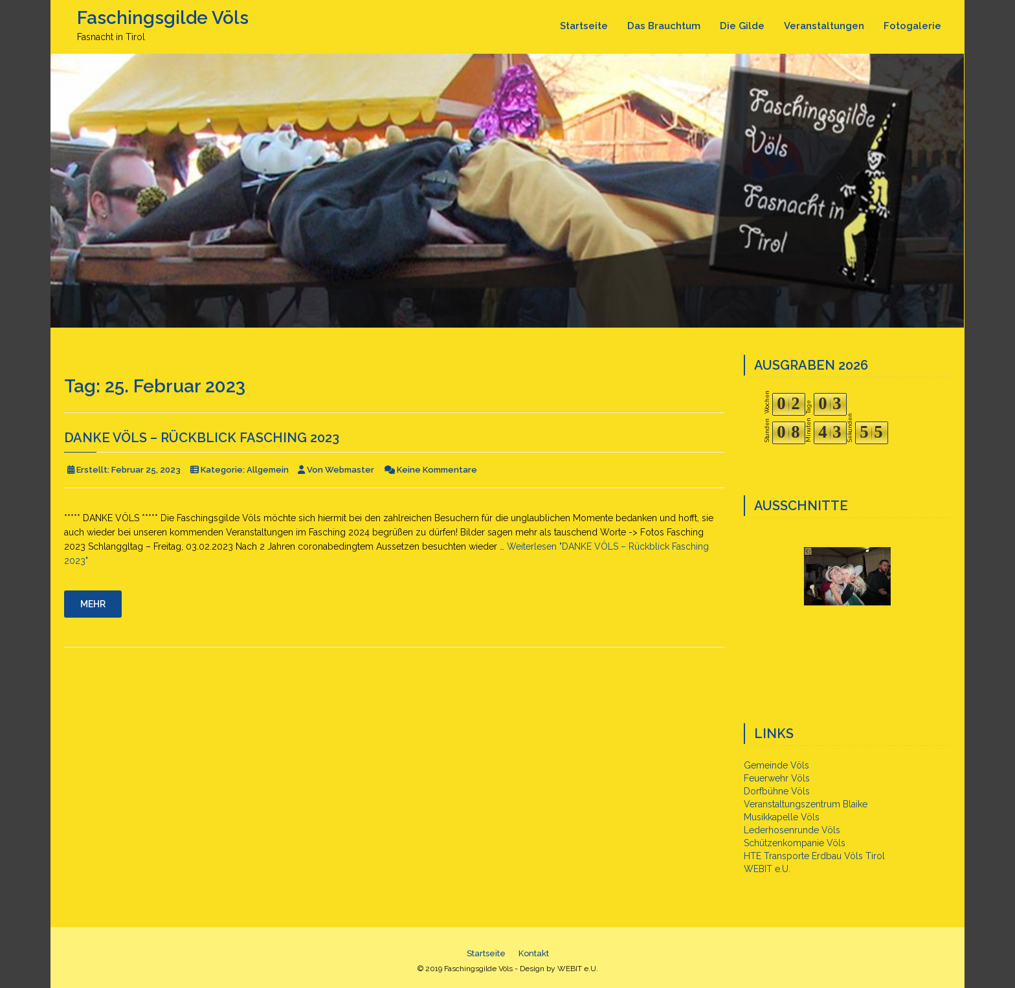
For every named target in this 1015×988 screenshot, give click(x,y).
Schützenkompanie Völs (794, 843)
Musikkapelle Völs (782, 817)
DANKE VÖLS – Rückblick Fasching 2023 (201, 437)
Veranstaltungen (824, 26)
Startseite (584, 26)
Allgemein (268, 470)
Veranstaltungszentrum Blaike (805, 804)
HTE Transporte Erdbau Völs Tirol (814, 856)
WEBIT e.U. (767, 869)
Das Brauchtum (663, 26)
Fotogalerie (912, 26)
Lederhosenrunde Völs (792, 830)
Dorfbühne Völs (777, 791)
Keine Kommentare (437, 470)
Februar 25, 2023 (146, 470)
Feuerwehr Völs (777, 778)
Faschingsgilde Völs (163, 17)
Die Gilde (742, 26)
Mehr (93, 604)
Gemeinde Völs (776, 765)
